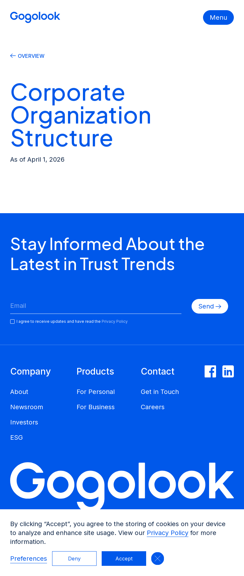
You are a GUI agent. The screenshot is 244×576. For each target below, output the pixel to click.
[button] (157, 558)
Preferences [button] (28, 558)
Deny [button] (74, 558)
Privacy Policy (167, 533)
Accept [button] (123, 558)
